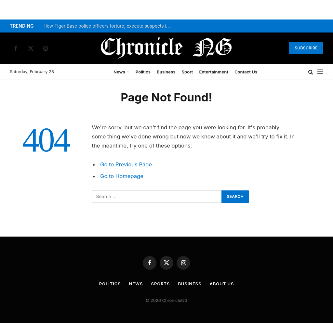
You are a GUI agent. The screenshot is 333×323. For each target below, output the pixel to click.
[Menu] (320, 72)
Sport (187, 71)
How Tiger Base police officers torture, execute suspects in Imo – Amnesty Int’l (109, 26)
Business (166, 71)
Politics (143, 71)
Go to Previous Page (126, 164)
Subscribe (306, 47)
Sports (160, 283)
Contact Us (245, 71)
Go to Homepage (121, 176)
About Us (222, 283)
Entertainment (213, 71)
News (119, 71)
